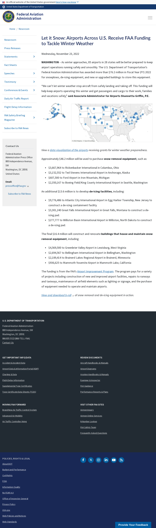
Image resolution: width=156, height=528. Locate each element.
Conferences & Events (19, 90)
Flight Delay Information (18, 106)
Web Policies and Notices (14, 515)
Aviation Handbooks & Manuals (94, 374)
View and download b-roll (57, 295)
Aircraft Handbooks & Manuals (94, 362)
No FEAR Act (8, 492)
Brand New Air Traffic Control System (19, 409)
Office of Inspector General (15, 498)
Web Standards (9, 521)
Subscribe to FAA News (16, 128)
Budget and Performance (14, 469)
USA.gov (6, 510)
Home (12, 28)
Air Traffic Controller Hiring (14, 421)
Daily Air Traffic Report (16, 98)
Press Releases (12, 48)
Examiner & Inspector (90, 380)
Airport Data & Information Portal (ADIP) (20, 368)
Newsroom (24, 28)
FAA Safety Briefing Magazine (19, 117)
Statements (19, 56)
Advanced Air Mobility (12, 415)
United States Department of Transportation (25, 6)
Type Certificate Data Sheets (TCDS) (19, 391)
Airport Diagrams (88, 368)
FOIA (4, 481)
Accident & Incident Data (13, 362)
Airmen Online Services (91, 415)
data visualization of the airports (69, 150)
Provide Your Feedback (133, 524)
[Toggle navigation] (150, 18)
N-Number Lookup (88, 421)
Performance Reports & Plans (94, 391)
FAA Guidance (86, 386)
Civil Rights (7, 475)
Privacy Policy (8, 504)
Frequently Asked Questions (93, 433)
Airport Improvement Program (95, 271)
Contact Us (8, 342)
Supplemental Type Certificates (17, 386)
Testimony (19, 81)
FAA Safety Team (88, 427)
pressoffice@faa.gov (17, 185)
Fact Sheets (10, 65)
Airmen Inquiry (87, 409)
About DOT (7, 463)
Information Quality (11, 487)
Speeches (19, 73)
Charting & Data (9, 374)
